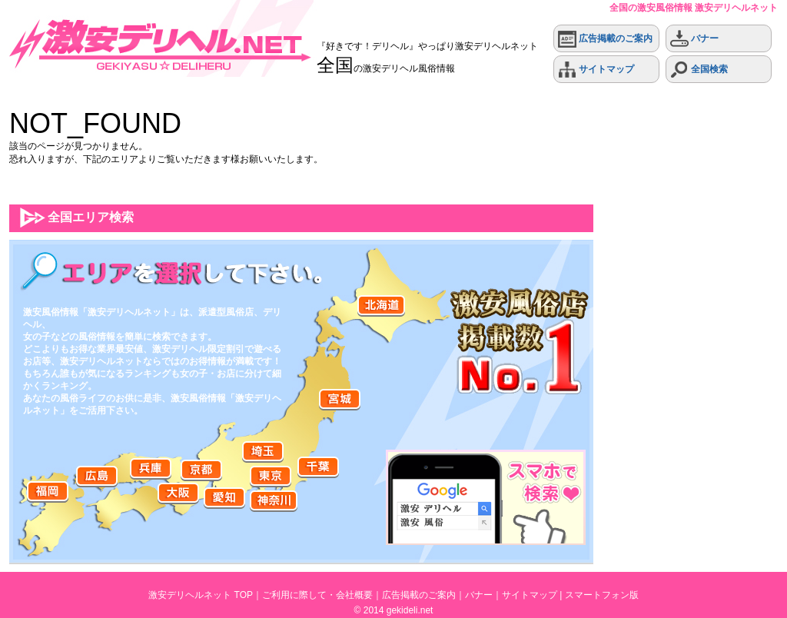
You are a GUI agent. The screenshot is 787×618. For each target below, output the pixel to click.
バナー (694, 38)
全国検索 (699, 69)
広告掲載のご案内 (605, 38)
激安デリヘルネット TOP (200, 595)
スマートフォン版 (602, 595)
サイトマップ (596, 69)
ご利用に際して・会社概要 (317, 595)
